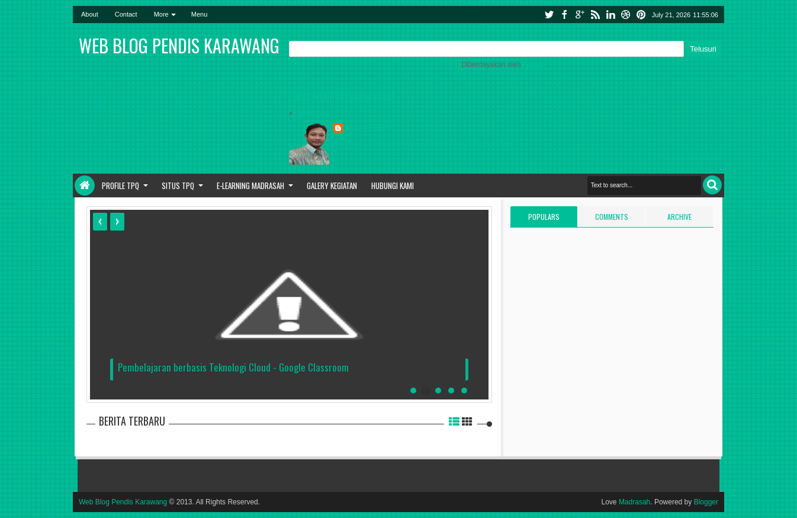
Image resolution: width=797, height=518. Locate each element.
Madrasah (634, 502)
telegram (464, 144)
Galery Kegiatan (332, 185)
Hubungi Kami (392, 185)
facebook (564, 14)
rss (595, 14)
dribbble (626, 14)
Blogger (535, 64)
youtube (435, 144)
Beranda (312, 113)
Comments (611, 217)
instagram (405, 144)
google (579, 14)
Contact (126, 14)
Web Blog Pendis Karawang (123, 502)
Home (85, 185)
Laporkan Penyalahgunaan (342, 95)
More (161, 14)
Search (712, 184)
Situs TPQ (178, 185)
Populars (544, 217)
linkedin (610, 14)
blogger (345, 144)
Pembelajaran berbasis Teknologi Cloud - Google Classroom (233, 367)
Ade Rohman (367, 128)
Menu (199, 14)
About (89, 14)
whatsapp (495, 144)
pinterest (641, 14)
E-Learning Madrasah (250, 185)
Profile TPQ (120, 185)
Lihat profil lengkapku (687, 158)
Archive (679, 217)
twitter (549, 14)
